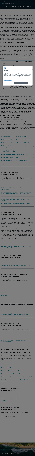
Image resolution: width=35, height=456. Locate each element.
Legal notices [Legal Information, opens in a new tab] (10, 80)
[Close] (31, 67)
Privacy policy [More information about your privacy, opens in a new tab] (6, 80)
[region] (18, 75)
